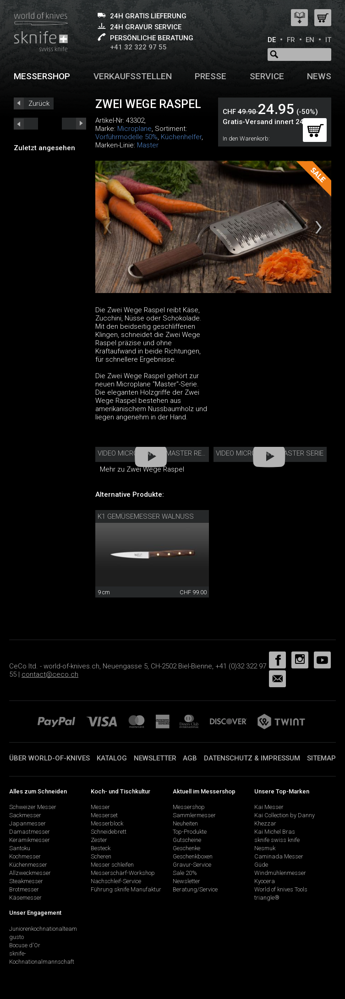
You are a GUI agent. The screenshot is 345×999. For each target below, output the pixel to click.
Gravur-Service (192, 864)
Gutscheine (187, 839)
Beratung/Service (195, 889)
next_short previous (26, 124)
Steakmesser (26, 881)
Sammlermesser (194, 815)
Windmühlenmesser (280, 872)
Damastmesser (29, 831)
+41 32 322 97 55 (138, 47)
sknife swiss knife (277, 839)
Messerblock (107, 823)
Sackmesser (25, 815)
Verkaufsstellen (132, 76)
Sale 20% (185, 872)
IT (328, 40)
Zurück (38, 103)
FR (291, 40)
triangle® (266, 897)
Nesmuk (264, 848)
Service (267, 76)
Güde (261, 864)
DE (272, 40)
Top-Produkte (190, 831)
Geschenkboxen (193, 856)
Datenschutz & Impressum (252, 758)
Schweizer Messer (32, 807)
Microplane (134, 129)
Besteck (100, 848)
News (319, 76)
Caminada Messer (278, 856)
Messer (100, 807)
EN (310, 40)
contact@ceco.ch (50, 674)
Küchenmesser (28, 864)
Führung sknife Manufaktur (126, 889)
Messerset (104, 815)
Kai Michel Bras (274, 831)
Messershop (42, 76)
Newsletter (155, 758)
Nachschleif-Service (116, 881)
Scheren (101, 856)
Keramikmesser (29, 839)
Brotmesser (24, 889)
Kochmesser (25, 856)
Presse (210, 76)
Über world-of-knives (49, 758)
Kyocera (264, 881)
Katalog (112, 758)
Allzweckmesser (30, 872)
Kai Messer (269, 807)
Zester (99, 839)
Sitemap (321, 758)
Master (148, 145)
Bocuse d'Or (24, 945)
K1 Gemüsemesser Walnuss (146, 516)
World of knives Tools (280, 889)
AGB (190, 758)
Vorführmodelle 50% (126, 137)
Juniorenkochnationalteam (43, 928)
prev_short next (74, 124)
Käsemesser (25, 897)
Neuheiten (185, 823)
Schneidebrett (108, 831)
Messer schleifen (112, 864)
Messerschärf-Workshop (123, 872)
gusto (16, 937)
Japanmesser (27, 823)
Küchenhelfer (181, 137)
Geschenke (186, 848)
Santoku (19, 848)
